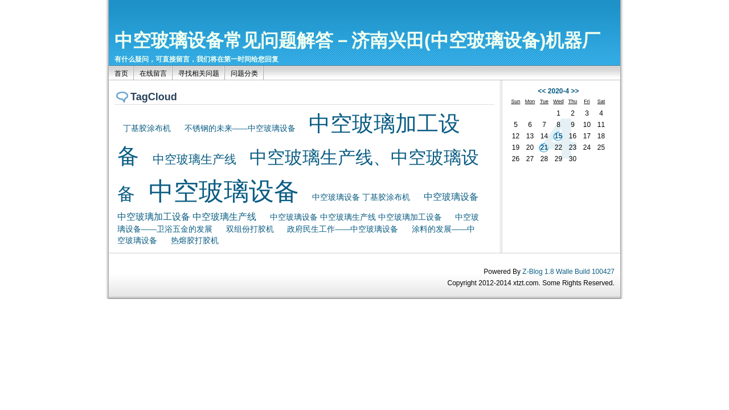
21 (544, 147)
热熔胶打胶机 (195, 240)
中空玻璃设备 (224, 191)
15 (558, 136)
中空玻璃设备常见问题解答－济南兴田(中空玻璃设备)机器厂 (357, 40)
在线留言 (153, 73)
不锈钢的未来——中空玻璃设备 (240, 128)
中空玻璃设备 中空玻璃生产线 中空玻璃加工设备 (356, 217)
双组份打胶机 (250, 228)
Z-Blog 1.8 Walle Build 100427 (568, 272)
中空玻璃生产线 (194, 159)
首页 (121, 73)
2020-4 (558, 91)
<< (542, 91)
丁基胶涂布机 (147, 128)
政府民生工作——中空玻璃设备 (342, 229)
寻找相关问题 (198, 73)
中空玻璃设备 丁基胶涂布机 (361, 197)
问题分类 (244, 73)
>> (575, 91)
